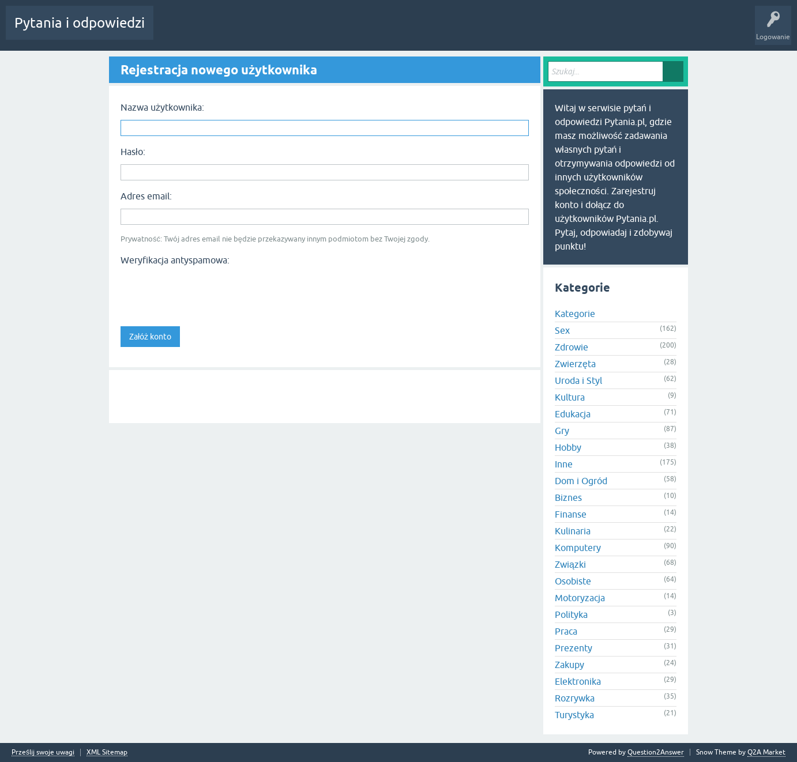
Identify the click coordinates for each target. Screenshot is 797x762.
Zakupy (569, 664)
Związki (570, 564)
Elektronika (578, 681)
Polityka (571, 614)
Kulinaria (573, 531)
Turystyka (574, 715)
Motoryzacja (580, 598)
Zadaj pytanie (338, 31)
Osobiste (573, 581)
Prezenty (573, 648)
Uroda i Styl (578, 380)
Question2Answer (655, 752)
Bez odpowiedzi (224, 31)
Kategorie (575, 313)
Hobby (568, 447)
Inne (564, 464)
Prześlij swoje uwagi (43, 752)
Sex (562, 330)
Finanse (571, 514)
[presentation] (208, 292)
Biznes (568, 497)
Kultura (570, 397)
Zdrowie (571, 347)
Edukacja (573, 414)
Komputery (578, 547)
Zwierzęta (575, 364)
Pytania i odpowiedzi (79, 23)
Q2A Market (766, 752)
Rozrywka (575, 698)
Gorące (174, 31)
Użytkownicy (283, 31)
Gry (562, 430)
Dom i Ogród (581, 481)
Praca (566, 631)
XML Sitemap (107, 752)
